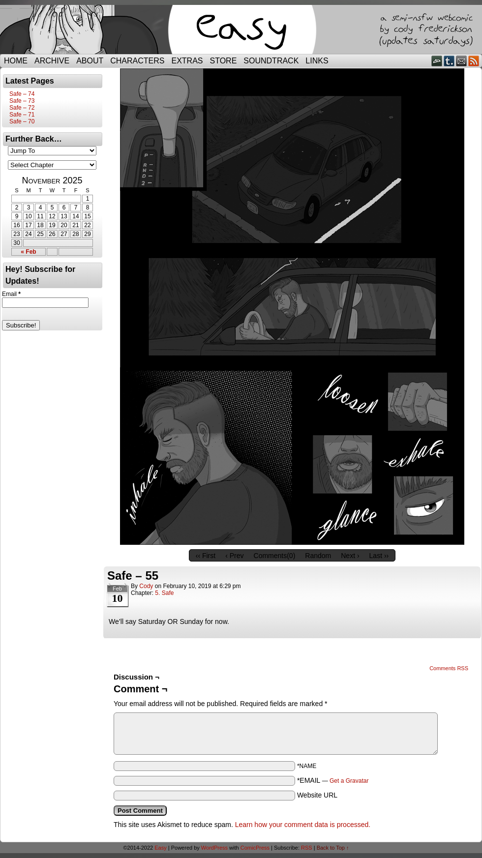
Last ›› (379, 556)
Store (223, 61)
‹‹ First (205, 556)
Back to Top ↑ (333, 848)
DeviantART (437, 61)
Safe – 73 (21, 100)
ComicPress (255, 848)
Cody (146, 586)
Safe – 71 (21, 114)
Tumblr (449, 61)
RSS (474, 61)
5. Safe (164, 593)
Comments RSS (448, 668)
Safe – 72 (21, 107)
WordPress (214, 848)
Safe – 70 (21, 121)
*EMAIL (333, 780)
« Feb (28, 251)
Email (461, 61)
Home (16, 61)
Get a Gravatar (349, 780)
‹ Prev (234, 556)
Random (318, 556)
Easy (160, 848)
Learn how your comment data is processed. (302, 824)
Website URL (317, 795)
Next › (350, 556)
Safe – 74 (21, 93)
